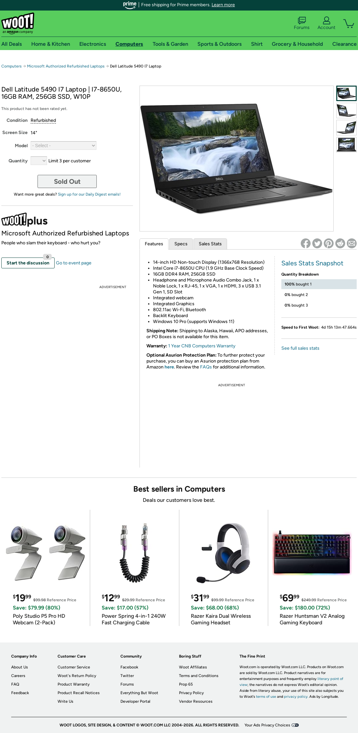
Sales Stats (210, 244)
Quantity (18, 161)
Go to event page (73, 263)
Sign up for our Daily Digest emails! (89, 194)
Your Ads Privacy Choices (267, 725)
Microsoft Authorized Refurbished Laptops (66, 66)
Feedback (20, 693)
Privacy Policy (191, 693)
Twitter (127, 675)
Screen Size (15, 132)
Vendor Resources (196, 701)
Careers (18, 675)
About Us (19, 667)
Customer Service (74, 667)
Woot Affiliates (193, 667)
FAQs (206, 367)
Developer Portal (135, 701)
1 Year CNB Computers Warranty (202, 346)
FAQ (15, 684)
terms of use (266, 696)
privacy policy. (296, 696)
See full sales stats (300, 348)
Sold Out (67, 181)
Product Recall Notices (79, 693)
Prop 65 (186, 684)
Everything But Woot (139, 693)
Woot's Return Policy (77, 675)
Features (154, 244)
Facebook (129, 667)
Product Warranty (74, 684)
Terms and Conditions (198, 675)
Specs (181, 244)
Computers (11, 66)
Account (326, 23)
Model (21, 146)
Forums (302, 23)
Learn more (223, 5)
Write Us (65, 701)
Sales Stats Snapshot (312, 263)
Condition (17, 120)
